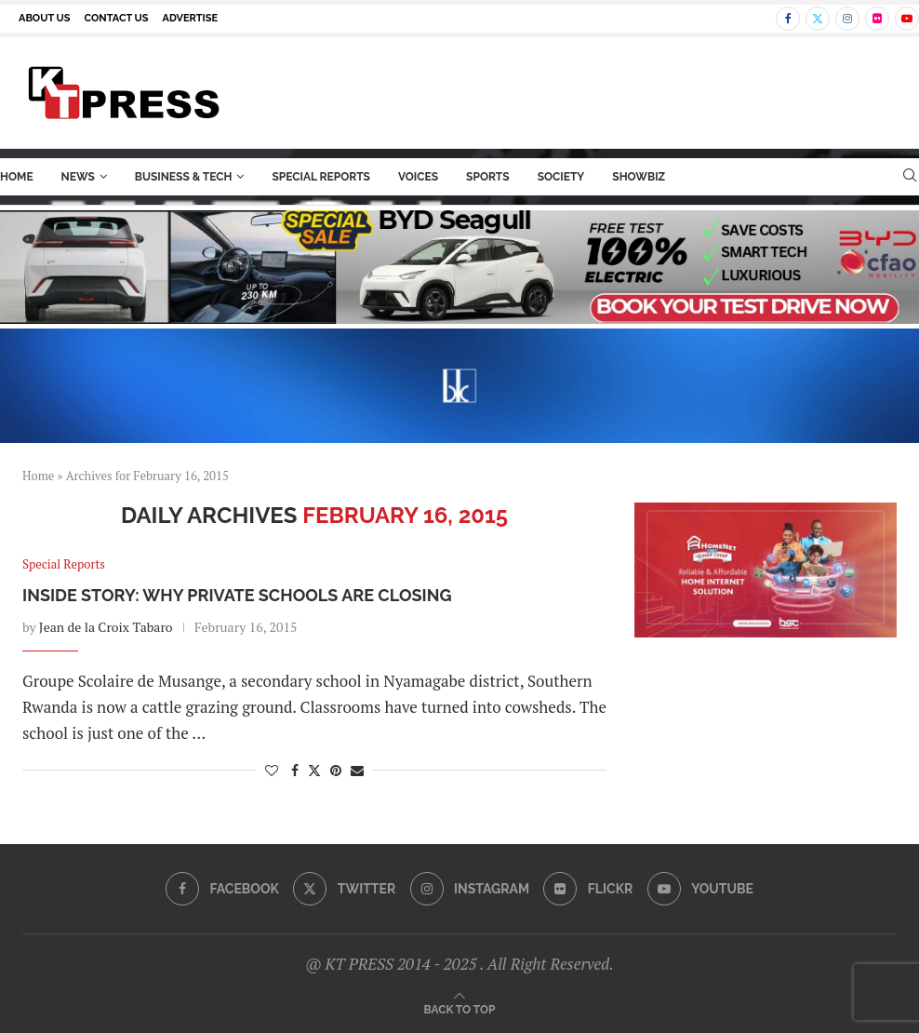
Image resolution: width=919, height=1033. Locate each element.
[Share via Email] (357, 770)
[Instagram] (847, 19)
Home (16, 176)
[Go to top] (460, 1008)
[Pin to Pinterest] (335, 770)
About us (45, 18)
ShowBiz (638, 176)
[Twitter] (818, 19)
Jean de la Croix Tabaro (106, 627)
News (78, 176)
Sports (488, 176)
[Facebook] (788, 19)
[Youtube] (907, 19)
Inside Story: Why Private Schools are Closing (236, 595)
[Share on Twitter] (314, 770)
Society (561, 176)
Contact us (117, 18)
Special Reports (321, 176)
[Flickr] (877, 19)
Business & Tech (184, 176)
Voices (418, 176)
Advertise (191, 18)
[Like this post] (271, 770)
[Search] (909, 177)
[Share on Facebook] (295, 770)
